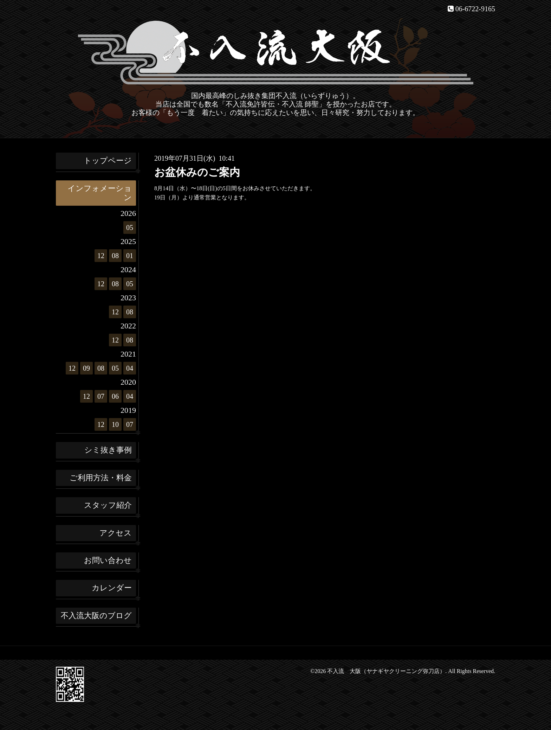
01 (129, 256)
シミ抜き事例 (108, 450)
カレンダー (112, 587)
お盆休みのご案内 (197, 172)
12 (100, 256)
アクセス (115, 533)
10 (115, 424)
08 (115, 256)
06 (115, 396)
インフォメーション (99, 193)
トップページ (108, 160)
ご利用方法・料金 (101, 477)
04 (129, 368)
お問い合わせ (108, 560)
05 (129, 227)
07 (100, 396)
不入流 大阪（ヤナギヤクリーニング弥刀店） (386, 671)
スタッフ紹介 (108, 505)
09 (86, 368)
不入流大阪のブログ (96, 615)
